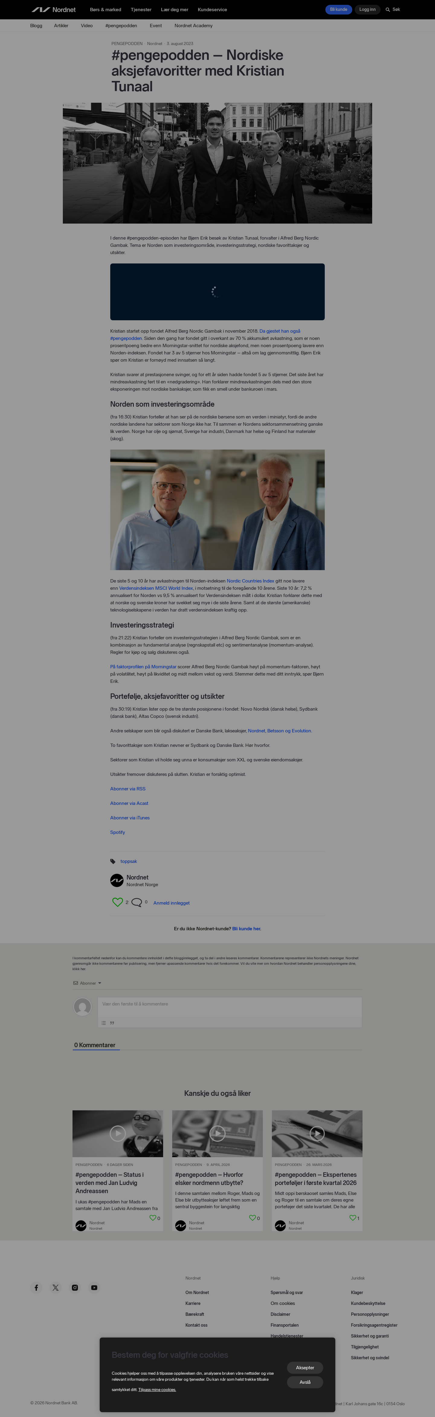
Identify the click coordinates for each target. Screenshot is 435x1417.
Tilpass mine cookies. (157, 1389)
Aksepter (305, 1367)
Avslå (305, 1382)
